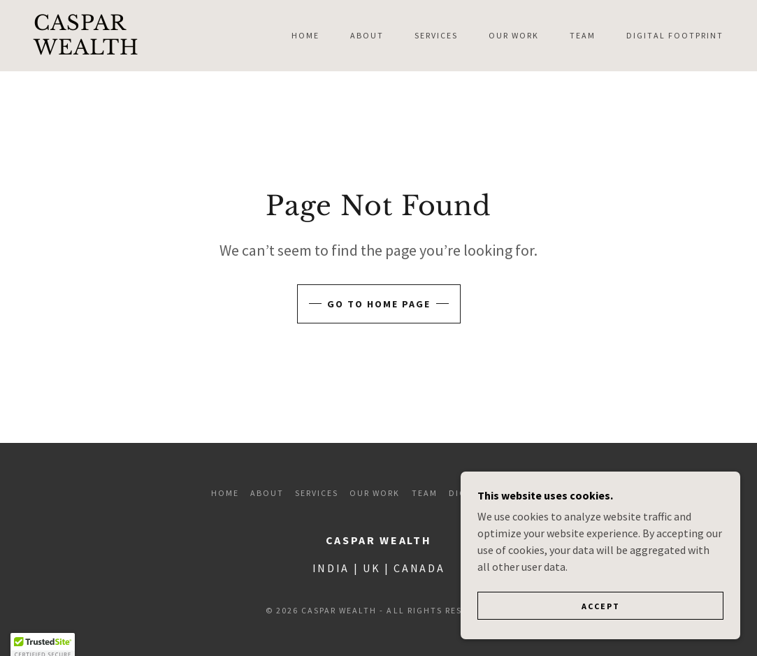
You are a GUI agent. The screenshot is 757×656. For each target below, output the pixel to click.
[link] (126, 50)
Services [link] (436, 35)
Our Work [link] (514, 35)
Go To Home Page (379, 304)
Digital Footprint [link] (674, 35)
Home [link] (305, 35)
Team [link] (583, 35)
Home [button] (225, 493)
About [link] (367, 35)
